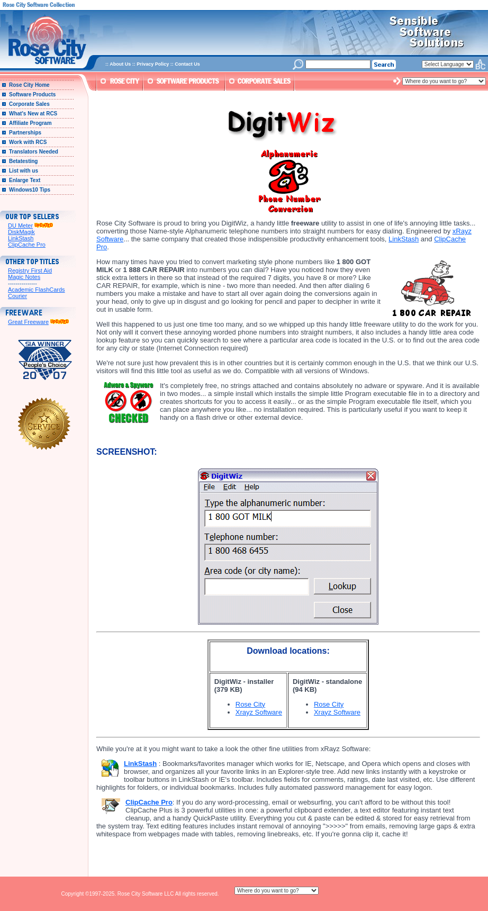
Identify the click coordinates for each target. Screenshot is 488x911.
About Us (120, 64)
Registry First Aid (30, 270)
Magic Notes (24, 277)
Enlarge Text (24, 180)
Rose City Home (29, 85)
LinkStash (20, 238)
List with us (23, 171)
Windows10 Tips (29, 190)
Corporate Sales (29, 104)
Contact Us (187, 64)
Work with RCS (28, 142)
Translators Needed (33, 152)
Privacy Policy (153, 64)
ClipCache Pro (27, 244)
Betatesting (23, 161)
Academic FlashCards (36, 289)
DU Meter (20, 225)
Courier (17, 296)
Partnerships (25, 133)
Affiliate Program (30, 123)
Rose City (250, 704)
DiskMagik (21, 232)
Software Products (32, 94)
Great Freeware (28, 322)
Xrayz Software (259, 712)
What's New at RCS (33, 113)
